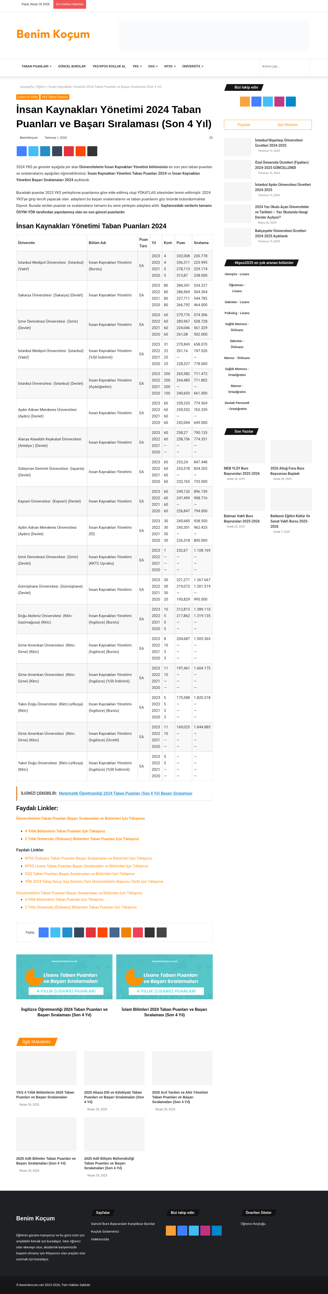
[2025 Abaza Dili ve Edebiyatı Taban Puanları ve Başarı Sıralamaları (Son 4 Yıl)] (114, 1068)
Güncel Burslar (72, 66)
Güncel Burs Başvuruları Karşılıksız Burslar (123, 1224)
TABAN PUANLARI (35, 66)
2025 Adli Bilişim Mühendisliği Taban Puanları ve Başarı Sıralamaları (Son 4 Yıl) (109, 1163)
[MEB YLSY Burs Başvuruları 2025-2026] (244, 453)
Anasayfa (25, 87)
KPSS (168, 66)
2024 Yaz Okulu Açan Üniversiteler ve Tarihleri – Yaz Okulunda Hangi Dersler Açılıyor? (282, 214)
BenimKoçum (29, 137)
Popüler (244, 125)
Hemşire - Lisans (237, 276)
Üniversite (191, 66)
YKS (136, 66)
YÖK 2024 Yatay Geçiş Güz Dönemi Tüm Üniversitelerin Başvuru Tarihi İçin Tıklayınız (94, 881)
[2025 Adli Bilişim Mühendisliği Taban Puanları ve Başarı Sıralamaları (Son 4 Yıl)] (114, 1134)
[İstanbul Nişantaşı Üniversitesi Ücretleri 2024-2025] (237, 149)
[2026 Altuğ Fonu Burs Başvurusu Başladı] (291, 453)
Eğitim (41, 87)
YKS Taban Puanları (55, 97)
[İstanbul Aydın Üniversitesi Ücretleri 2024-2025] (237, 193)
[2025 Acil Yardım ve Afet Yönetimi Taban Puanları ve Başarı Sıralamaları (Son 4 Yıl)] (182, 1068)
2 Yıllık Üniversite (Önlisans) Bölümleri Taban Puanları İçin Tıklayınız (81, 907)
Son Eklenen (288, 125)
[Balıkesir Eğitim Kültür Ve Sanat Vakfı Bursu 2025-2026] (291, 501)
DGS (151, 66)
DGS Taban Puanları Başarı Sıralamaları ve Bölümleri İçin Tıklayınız (80, 874)
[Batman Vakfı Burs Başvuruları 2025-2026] (244, 501)
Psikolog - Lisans (236, 315)
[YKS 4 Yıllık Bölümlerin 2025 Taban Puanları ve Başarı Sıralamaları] (46, 1068)
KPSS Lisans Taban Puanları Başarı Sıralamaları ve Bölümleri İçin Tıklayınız (86, 866)
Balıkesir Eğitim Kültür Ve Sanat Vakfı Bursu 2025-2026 (290, 523)
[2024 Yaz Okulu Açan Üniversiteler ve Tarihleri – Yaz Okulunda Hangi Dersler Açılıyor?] (237, 215)
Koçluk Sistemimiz (105, 1231)
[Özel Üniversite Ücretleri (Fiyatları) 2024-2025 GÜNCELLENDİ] (237, 171)
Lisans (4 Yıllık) (28, 97)
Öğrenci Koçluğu (253, 1224)
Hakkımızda (100, 1239)
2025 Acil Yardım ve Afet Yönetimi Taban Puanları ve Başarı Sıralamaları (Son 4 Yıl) (180, 1097)
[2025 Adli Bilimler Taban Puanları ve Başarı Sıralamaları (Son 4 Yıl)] (46, 1134)
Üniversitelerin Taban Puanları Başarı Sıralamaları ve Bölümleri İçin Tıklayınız (79, 893)
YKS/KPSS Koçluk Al (109, 66)
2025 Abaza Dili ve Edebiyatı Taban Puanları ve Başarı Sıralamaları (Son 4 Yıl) (114, 1097)
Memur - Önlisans (237, 360)
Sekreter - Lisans (237, 304)
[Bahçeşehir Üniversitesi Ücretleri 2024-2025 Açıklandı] (237, 239)
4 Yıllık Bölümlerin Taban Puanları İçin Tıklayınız (64, 899)
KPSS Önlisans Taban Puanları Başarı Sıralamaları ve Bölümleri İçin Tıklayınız (88, 858)
